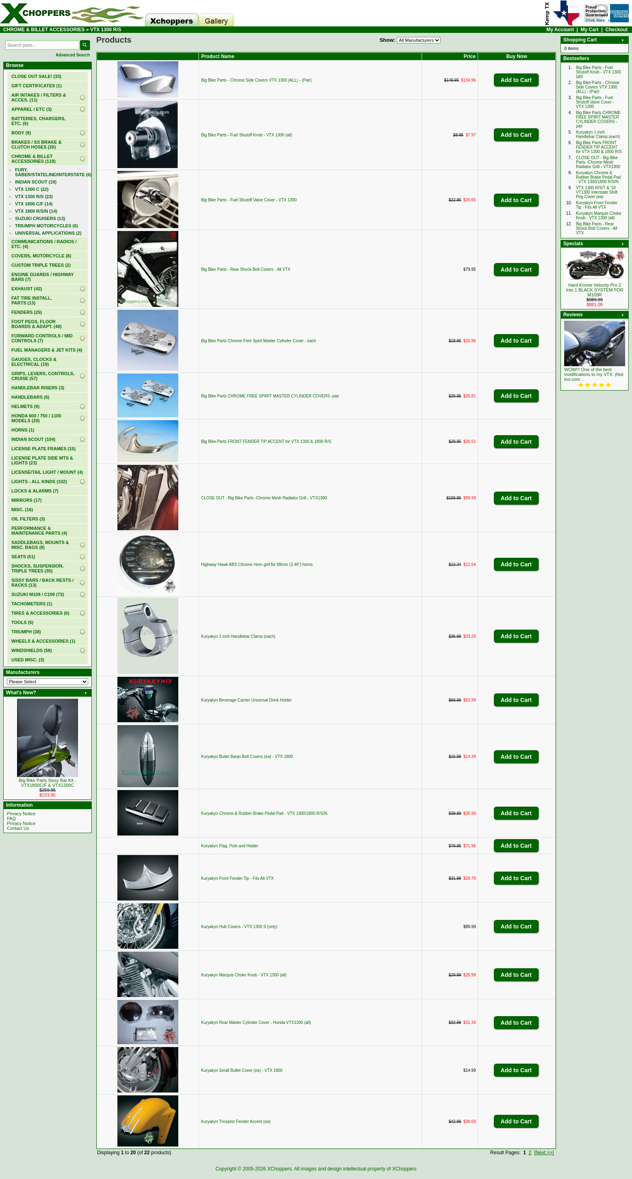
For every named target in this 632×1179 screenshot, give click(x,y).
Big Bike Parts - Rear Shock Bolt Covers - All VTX (245, 269)
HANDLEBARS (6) (30, 397)
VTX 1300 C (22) (32, 189)
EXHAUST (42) (26, 288)
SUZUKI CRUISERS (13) (40, 218)
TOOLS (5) (22, 622)
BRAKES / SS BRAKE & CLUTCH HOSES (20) (36, 144)
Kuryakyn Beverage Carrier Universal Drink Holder (246, 700)
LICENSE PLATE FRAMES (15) (43, 448)
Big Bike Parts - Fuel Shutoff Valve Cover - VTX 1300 (249, 200)
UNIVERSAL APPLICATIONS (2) (48, 233)
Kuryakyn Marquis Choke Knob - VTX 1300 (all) (244, 975)
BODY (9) (21, 132)
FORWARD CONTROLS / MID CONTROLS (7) (42, 338)
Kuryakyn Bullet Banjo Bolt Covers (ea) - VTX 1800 (247, 756)
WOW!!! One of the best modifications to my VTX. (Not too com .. (593, 374)
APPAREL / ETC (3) (31, 109)
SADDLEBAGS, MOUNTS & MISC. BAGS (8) (40, 545)
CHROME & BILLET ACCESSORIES (44, 29)
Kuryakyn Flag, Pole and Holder (229, 846)
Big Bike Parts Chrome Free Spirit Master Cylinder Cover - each (258, 341)
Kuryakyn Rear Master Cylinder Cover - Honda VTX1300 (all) (256, 1022)
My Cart (590, 29)
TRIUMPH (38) (26, 631)
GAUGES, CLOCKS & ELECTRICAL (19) (33, 362)
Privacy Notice (21, 813)
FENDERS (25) (26, 312)
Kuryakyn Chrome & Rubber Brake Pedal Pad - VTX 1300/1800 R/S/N (264, 813)
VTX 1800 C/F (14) (33, 203)
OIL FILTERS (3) (28, 518)
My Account (560, 29)
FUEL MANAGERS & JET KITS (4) (46, 350)
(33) (36, 76)
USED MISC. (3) (27, 659)
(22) (34, 196)
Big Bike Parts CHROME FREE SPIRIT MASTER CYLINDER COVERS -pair (270, 396)
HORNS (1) (22, 430)
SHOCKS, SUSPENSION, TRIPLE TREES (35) (37, 568)
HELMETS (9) (25, 406)
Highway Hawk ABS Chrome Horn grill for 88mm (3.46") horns (257, 564)
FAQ (11, 818)
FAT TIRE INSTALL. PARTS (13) (31, 300)
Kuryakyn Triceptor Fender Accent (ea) (236, 1121)
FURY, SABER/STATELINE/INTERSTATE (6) (51, 172)
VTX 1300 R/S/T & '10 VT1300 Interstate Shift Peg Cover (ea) (596, 192)
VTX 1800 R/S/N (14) (36, 211)
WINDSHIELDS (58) (31, 650)
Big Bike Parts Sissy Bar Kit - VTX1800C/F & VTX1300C (47, 783)
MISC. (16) (22, 509)
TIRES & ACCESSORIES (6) (40, 613)
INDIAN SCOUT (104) (33, 439)
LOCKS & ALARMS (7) (34, 490)
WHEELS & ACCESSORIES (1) (43, 641)
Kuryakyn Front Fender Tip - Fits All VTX (237, 878)
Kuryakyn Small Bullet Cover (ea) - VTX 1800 (242, 1070)
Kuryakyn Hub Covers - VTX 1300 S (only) (239, 926)
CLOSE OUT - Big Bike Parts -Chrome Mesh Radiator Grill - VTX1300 (264, 498)
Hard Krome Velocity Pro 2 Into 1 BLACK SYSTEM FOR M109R (594, 290)
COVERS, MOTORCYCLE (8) (41, 255)
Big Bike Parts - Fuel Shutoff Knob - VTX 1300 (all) (246, 135)
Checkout (616, 29)
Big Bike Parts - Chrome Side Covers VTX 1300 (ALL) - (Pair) (256, 80)
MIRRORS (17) (26, 500)
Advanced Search (73, 55)
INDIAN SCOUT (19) (35, 181)
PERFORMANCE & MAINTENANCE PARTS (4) (39, 531)
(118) (33, 159)
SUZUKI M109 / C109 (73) (37, 594)
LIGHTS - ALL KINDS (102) (39, 481)
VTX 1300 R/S (105, 29)
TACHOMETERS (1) (31, 603)
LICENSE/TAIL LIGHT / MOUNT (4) (47, 472)
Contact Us (18, 828)
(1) (36, 85)
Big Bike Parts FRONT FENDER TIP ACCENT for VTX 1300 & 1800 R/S (266, 441)
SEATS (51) (23, 556)
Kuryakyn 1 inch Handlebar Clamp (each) (238, 636)
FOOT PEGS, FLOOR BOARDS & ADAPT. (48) (36, 324)
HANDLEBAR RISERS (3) (37, 387)
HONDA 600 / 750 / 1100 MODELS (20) (36, 418)
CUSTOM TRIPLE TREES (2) (41, 265)
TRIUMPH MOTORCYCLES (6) (46, 225)
